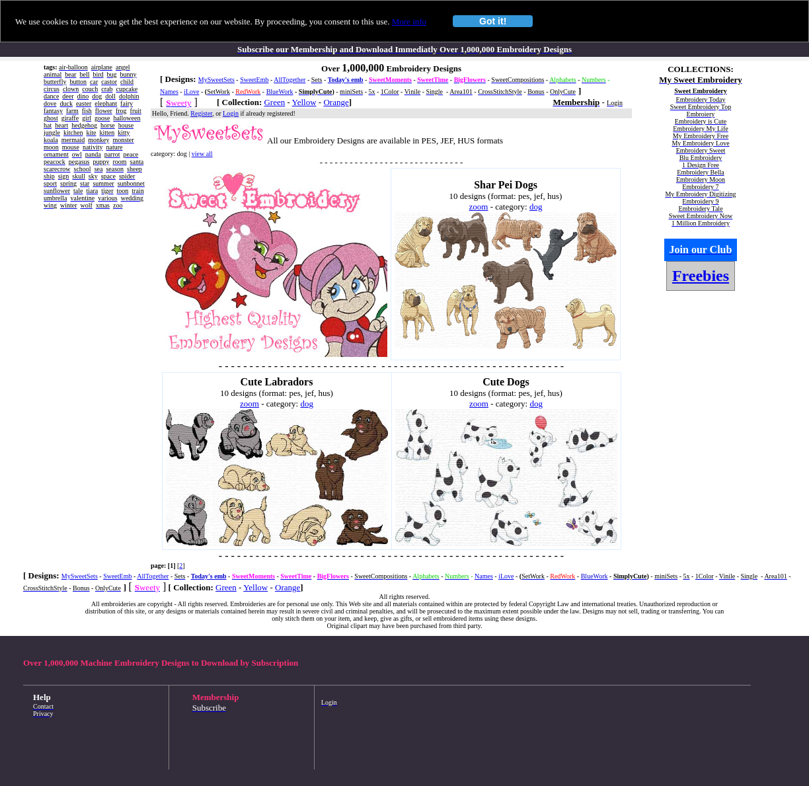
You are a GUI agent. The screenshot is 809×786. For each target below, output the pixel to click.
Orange (335, 102)
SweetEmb (254, 79)
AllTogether (289, 79)
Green (274, 102)
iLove (191, 91)
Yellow (304, 102)
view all (202, 153)
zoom (478, 207)
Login (231, 113)
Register (201, 113)
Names (169, 91)
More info (409, 21)
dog (536, 207)
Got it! (492, 21)
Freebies (700, 275)
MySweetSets (216, 79)
